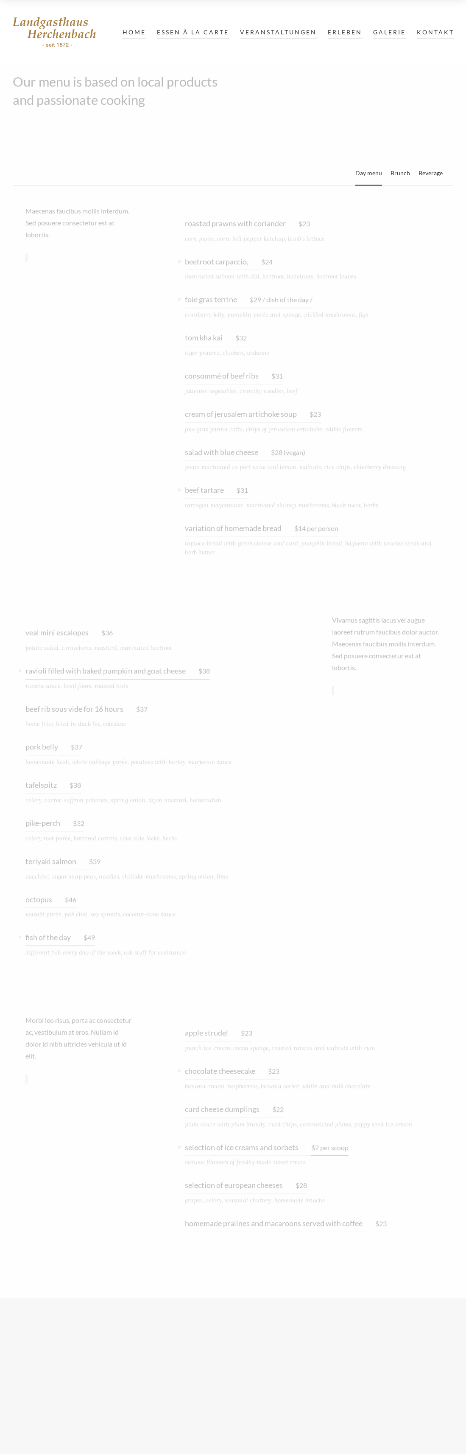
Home (134, 32)
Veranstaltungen (278, 32)
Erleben (345, 32)
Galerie (389, 32)
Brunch (400, 173)
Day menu (368, 173)
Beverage (431, 173)
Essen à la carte (193, 32)
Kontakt (435, 32)
